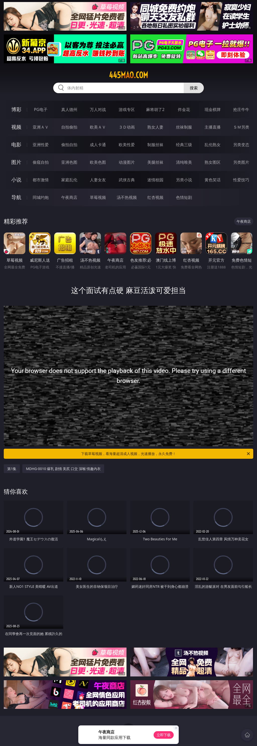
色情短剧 (184, 197)
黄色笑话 (213, 180)
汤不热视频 (127, 197)
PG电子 (40, 109)
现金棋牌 (213, 109)
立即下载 (164, 734)
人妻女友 (98, 180)
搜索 (194, 88)
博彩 (16, 109)
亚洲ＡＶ (41, 127)
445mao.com (128, 75)
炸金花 (184, 109)
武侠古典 (127, 180)
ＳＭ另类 (241, 127)
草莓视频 (98, 197)
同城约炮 (41, 197)
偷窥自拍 (41, 162)
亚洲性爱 (41, 144)
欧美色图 (98, 162)
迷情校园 (155, 180)
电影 (16, 144)
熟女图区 (213, 162)
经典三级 (184, 144)
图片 (16, 162)
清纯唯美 (184, 162)
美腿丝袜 (155, 162)
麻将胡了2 (155, 109)
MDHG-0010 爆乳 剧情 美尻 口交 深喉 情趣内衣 (63, 468)
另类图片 (241, 162)
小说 (16, 179)
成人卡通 (98, 144)
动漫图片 (127, 162)
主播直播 (213, 127)
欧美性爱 (127, 144)
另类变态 (241, 144)
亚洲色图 (69, 162)
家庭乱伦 (69, 180)
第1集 (11, 468)
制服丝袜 (155, 144)
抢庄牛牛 (241, 109)
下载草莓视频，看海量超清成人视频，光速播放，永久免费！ (166, 454)
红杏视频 (155, 197)
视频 (16, 127)
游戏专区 (127, 109)
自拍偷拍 (69, 127)
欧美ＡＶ (98, 127)
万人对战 (98, 109)
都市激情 (41, 180)
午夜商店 (69, 197)
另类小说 (184, 180)
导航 (16, 197)
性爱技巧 (241, 180)
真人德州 (69, 109)
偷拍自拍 (69, 144)
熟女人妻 (155, 127)
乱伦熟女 (213, 144)
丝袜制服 (184, 127)
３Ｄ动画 (127, 127)
